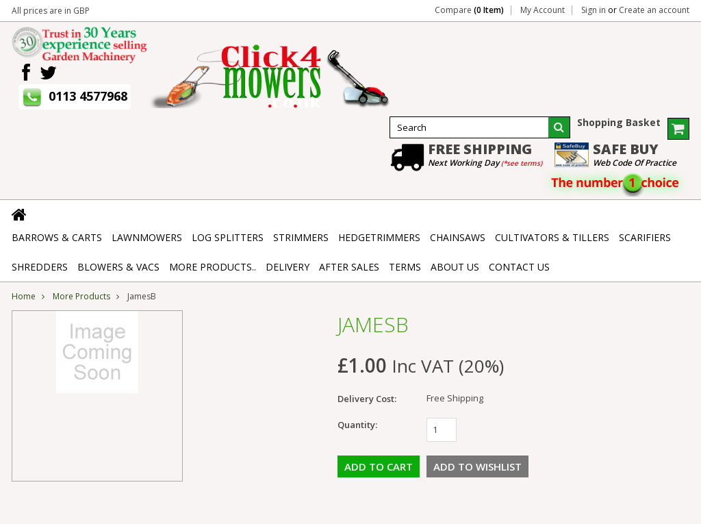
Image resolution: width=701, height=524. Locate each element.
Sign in (593, 10)
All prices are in (51, 10)
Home (24, 296)
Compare (469, 10)
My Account (542, 10)
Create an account (654, 10)
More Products (81, 296)
